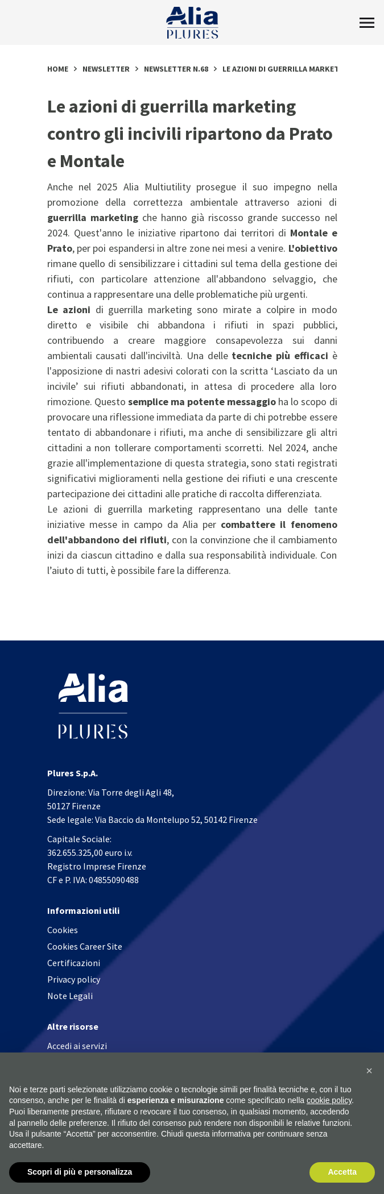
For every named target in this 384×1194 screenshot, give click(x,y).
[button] (369, 1071)
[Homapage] (192, 23)
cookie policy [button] (329, 1100)
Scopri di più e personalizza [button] (79, 1172)
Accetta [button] (342, 1172)
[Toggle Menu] (366, 22)
